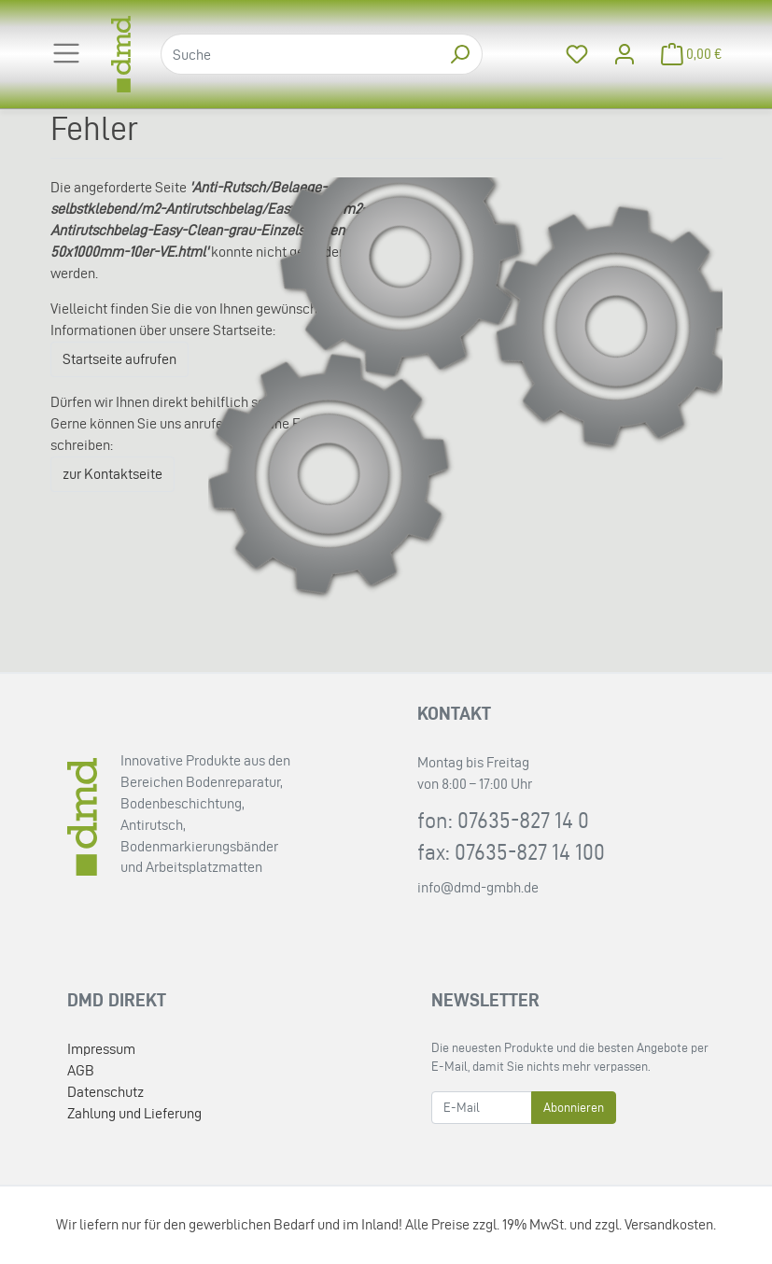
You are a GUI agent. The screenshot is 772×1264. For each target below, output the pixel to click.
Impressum (101, 1049)
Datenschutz (105, 1092)
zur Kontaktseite (112, 474)
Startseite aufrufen (119, 359)
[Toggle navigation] (66, 53)
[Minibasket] (686, 54)
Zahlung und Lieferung (134, 1113)
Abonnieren (573, 1108)
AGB (80, 1070)
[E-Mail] (481, 1107)
